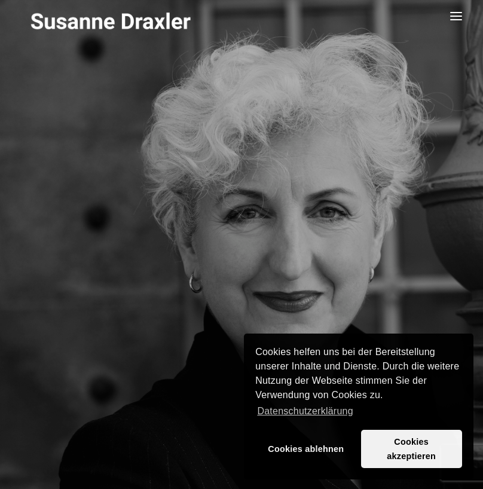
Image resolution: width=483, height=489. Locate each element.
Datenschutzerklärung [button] (305, 411)
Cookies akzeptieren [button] (411, 449)
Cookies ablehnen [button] (306, 449)
